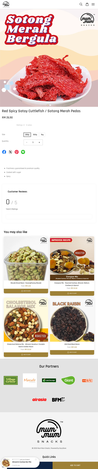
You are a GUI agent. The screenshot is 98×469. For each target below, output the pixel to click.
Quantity (5, 141)
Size (3, 134)
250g (27, 134)
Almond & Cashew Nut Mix (21, 462)
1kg (42, 134)
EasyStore (62, 448)
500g (35, 134)
